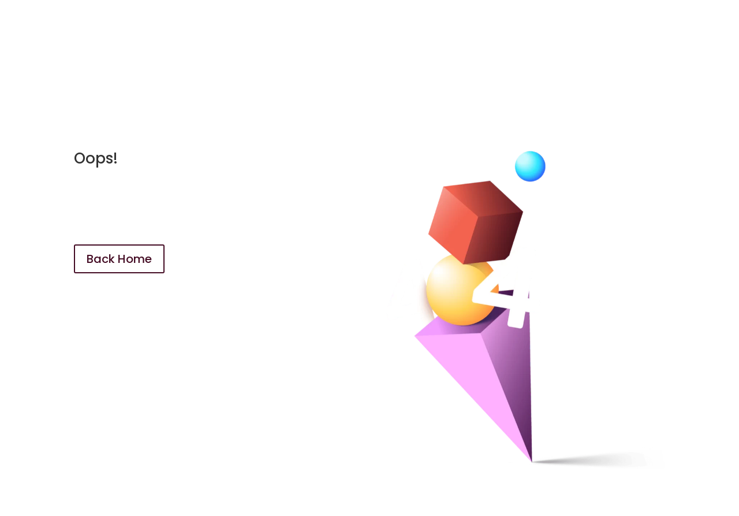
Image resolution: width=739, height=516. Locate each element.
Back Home (119, 259)
